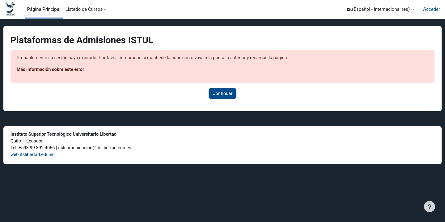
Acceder (431, 9)
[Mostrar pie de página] (429, 206)
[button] (380, 9)
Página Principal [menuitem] (44, 9)
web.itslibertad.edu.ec (44, 155)
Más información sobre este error (63, 70)
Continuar (223, 94)
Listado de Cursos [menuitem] (84, 9)
